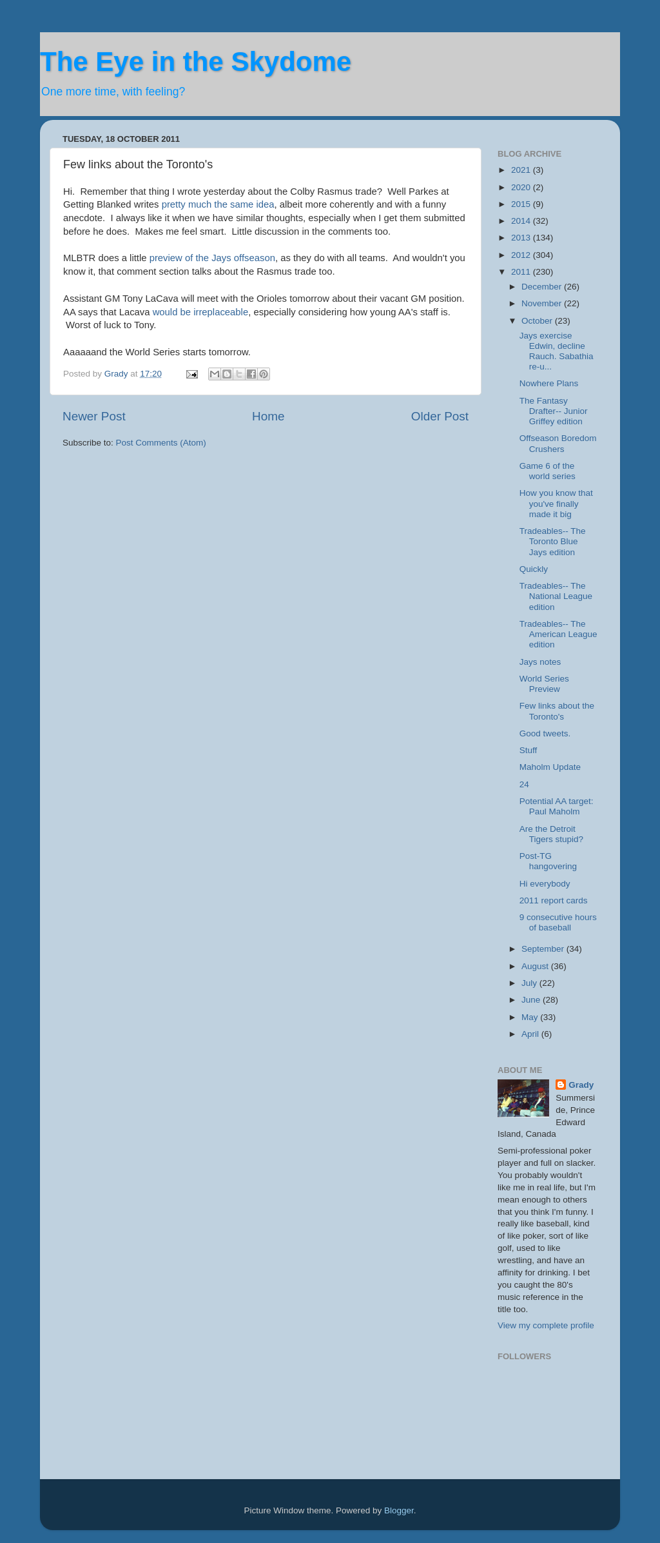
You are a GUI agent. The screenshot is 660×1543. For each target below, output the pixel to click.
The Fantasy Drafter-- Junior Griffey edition (553, 411)
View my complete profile (546, 1325)
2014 (522, 221)
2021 (522, 170)
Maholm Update (550, 767)
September (544, 949)
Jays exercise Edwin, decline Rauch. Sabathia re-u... (556, 351)
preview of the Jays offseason (211, 258)
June (532, 1000)
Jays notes (540, 662)
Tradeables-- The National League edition (555, 596)
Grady (581, 1085)
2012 (522, 255)
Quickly (533, 569)
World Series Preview (544, 684)
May (530, 1017)
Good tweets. (545, 733)
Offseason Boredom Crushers (558, 443)
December (542, 286)
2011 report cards (553, 900)
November (542, 303)
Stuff (528, 750)
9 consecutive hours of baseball (558, 922)
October (538, 321)
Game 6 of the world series (547, 471)
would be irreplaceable (201, 312)
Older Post (440, 416)
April (531, 1034)
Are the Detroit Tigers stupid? (551, 834)
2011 (522, 272)
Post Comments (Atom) (161, 442)
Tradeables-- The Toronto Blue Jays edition (552, 541)
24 (524, 784)
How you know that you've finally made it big (556, 503)
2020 (522, 187)
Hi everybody (544, 884)
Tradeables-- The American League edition (558, 634)
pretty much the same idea (218, 204)
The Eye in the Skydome (195, 61)
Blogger (399, 1510)
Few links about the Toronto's (556, 711)
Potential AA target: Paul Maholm (556, 806)
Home (268, 416)
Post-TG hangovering (548, 861)
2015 (522, 204)
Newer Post (94, 416)
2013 (522, 237)
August (536, 966)
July (530, 983)
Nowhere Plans (549, 383)
